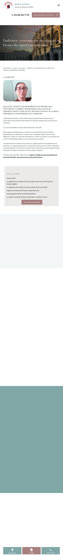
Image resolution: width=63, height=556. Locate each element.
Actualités (22, 68)
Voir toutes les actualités (32, 202)
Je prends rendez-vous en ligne (46, 15)
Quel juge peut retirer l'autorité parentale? (21, 194)
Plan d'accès (12, 553)
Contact (31, 553)
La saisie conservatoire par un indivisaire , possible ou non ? (27, 197)
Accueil (14, 68)
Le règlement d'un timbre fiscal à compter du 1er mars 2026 (27, 187)
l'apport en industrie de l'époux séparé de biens (23, 190)
